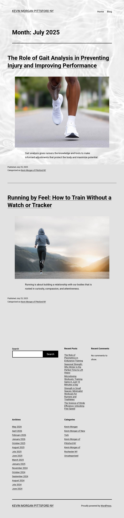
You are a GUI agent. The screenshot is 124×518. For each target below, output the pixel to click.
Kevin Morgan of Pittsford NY (33, 170)
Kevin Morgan (71, 426)
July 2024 (17, 484)
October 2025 (18, 443)
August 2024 (18, 480)
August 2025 (18, 447)
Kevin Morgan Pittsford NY (33, 11)
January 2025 (18, 464)
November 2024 (20, 468)
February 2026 (19, 435)
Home (100, 11)
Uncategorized (71, 455)
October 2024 (18, 472)
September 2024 (20, 476)
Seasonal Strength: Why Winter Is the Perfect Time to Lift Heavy (73, 368)
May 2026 (17, 426)
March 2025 (18, 460)
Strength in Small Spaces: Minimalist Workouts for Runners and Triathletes (73, 394)
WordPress (106, 505)
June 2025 (17, 455)
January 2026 (18, 439)
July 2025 (17, 451)
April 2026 (17, 431)
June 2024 (17, 488)
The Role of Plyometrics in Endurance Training (73, 358)
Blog (109, 11)
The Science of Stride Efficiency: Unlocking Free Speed (74, 406)
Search (15, 349)
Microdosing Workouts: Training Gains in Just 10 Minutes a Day (73, 380)
